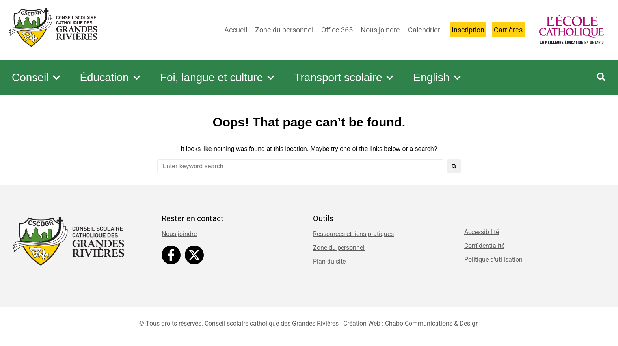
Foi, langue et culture (218, 78)
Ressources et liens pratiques (353, 234)
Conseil (37, 78)
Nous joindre (380, 30)
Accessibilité (481, 232)
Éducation (111, 78)
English (438, 78)
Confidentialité (484, 245)
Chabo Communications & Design (432, 323)
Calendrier (424, 30)
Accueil (235, 30)
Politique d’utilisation (493, 259)
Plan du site (329, 261)
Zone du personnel (284, 30)
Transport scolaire (344, 78)
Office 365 (337, 30)
